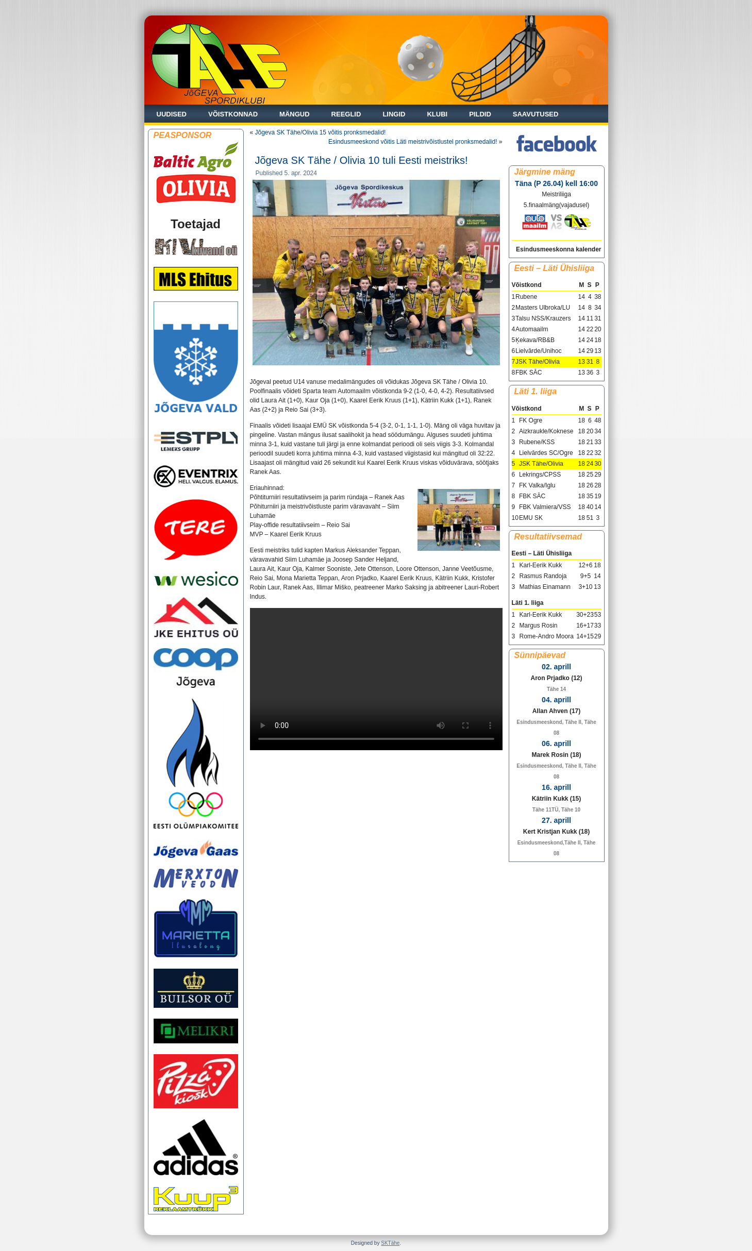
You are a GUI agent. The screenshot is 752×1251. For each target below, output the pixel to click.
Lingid (393, 114)
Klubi (437, 114)
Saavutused (536, 114)
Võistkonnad (233, 114)
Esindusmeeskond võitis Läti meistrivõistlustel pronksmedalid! (412, 141)
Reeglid (346, 114)
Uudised (172, 114)
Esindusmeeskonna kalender (558, 249)
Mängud (294, 114)
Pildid (480, 114)
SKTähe (390, 1243)
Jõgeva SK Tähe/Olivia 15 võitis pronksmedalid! (320, 132)
